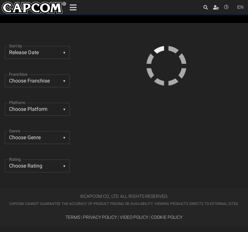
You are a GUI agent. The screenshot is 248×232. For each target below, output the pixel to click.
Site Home (34, 8)
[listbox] (37, 137)
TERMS (73, 217)
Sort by (15, 46)
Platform (17, 102)
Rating (15, 159)
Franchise (18, 74)
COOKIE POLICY (166, 217)
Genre (14, 131)
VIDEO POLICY (134, 217)
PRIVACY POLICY (100, 217)
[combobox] (37, 52)
